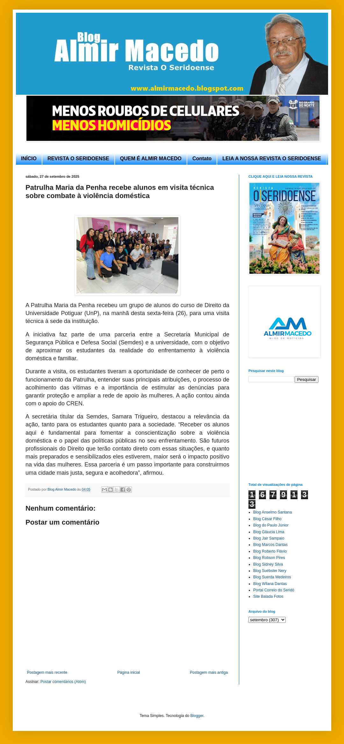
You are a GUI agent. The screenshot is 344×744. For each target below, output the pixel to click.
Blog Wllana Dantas (270, 584)
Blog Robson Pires (269, 557)
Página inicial (128, 672)
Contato (201, 158)
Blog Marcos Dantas (270, 544)
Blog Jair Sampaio (268, 538)
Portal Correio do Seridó (273, 590)
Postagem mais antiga (209, 672)
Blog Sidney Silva (268, 564)
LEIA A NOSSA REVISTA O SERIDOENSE (271, 158)
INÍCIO (29, 158)
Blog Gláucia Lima (268, 532)
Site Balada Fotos (268, 596)
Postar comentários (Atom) (63, 681)
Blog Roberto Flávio (270, 551)
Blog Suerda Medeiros (272, 577)
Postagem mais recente (47, 672)
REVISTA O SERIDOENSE (78, 158)
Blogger (197, 715)
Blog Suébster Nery (269, 570)
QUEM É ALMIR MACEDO (151, 158)
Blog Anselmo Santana (272, 512)
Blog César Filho (267, 519)
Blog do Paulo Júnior (271, 525)
